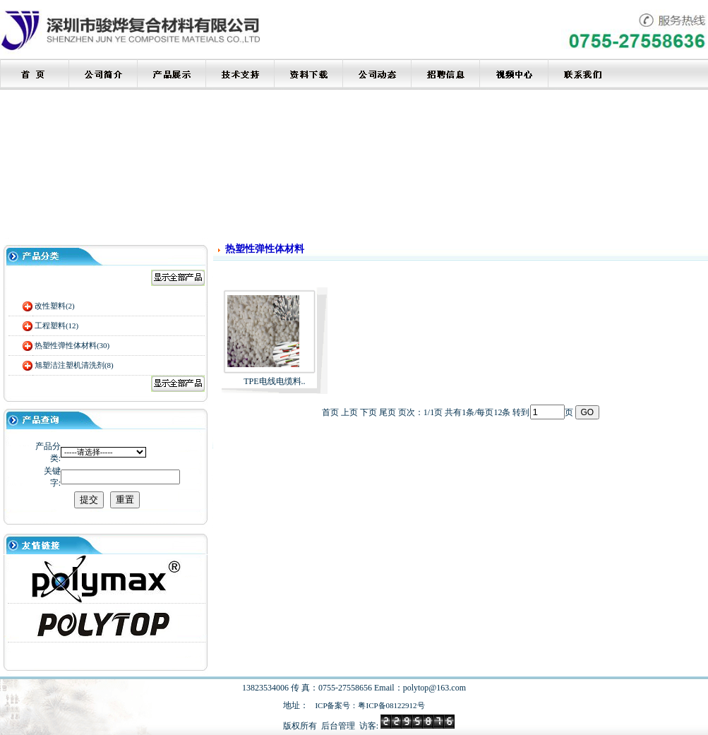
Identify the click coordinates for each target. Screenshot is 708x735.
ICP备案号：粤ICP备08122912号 (369, 705)
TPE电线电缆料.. (274, 381)
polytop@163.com (434, 688)
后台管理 (338, 726)
